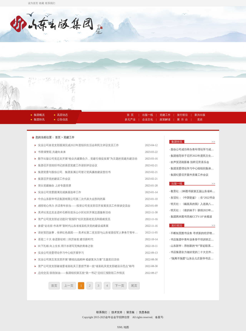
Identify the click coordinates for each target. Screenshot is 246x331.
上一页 (68, 285)
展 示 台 (182, 119)
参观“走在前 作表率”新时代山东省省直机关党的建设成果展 (73, 225)
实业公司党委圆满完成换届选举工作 (59, 192)
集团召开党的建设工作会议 (54, 178)
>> (213, 142)
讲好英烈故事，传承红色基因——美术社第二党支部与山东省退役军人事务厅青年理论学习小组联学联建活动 (102, 232)
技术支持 (116, 312)
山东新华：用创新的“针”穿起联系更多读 (195, 245)
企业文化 (147, 119)
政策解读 (165, 119)
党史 (200, 119)
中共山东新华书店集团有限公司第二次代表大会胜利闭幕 (71, 199)
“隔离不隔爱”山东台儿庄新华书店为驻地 (195, 258)
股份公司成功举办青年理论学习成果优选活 (196, 149)
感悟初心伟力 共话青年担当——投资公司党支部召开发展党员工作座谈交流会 (84, 205)
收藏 (41, 3)
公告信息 (62, 119)
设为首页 (33, 3)
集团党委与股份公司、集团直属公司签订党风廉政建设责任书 (74, 172)
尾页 (134, 285)
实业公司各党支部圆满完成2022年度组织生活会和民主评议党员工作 (78, 145)
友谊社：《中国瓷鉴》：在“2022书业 (193, 197)
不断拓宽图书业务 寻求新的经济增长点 (194, 233)
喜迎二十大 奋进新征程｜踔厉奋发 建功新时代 (65, 239)
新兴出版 (199, 114)
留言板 (130, 312)
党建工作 (165, 114)
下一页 (119, 285)
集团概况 (39, 114)
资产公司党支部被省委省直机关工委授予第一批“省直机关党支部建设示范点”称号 (86, 266)
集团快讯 (39, 119)
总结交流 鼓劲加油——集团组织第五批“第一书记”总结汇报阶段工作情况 (81, 272)
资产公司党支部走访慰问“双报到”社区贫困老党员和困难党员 (74, 219)
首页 (58, 137)
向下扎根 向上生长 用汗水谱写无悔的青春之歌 (65, 246)
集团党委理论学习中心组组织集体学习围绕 (196, 168)
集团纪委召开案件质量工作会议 (189, 174)
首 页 (130, 114)
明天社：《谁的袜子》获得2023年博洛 (193, 210)
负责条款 (144, 312)
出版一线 (147, 114)
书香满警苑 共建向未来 (52, 152)
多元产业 (130, 119)
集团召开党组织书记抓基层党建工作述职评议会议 (67, 165)
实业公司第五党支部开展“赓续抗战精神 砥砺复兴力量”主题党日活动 (78, 259)
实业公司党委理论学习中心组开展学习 (61, 252)
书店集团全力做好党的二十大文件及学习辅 (196, 252)
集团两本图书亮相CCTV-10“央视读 (191, 216)
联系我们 (50, 3)
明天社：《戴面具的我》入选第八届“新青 (195, 204)
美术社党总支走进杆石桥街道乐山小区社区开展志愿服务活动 (74, 212)
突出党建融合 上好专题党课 (54, 185)
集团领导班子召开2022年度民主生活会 (193, 155)
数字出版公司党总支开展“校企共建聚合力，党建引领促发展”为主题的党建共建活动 (87, 158)
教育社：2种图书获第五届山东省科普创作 (195, 191)
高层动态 (62, 114)
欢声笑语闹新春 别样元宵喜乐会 (190, 162)
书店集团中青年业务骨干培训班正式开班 (195, 239)
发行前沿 (182, 114)
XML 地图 (123, 327)
